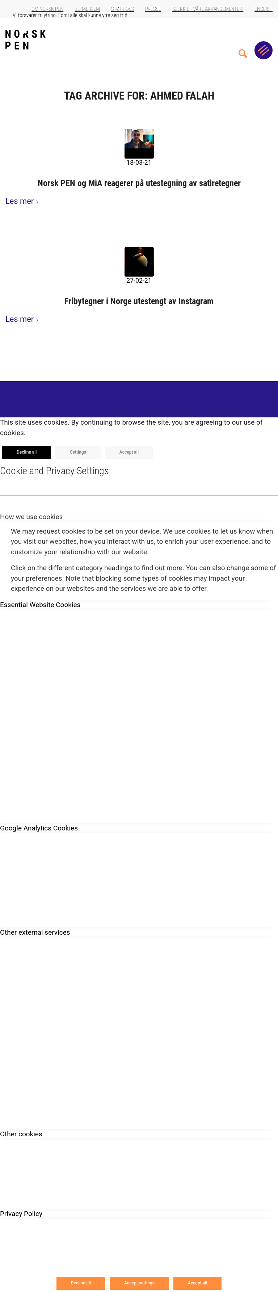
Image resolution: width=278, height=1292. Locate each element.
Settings (78, 452)
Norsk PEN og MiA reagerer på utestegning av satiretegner (139, 183)
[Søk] (242, 39)
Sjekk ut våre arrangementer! (207, 9)
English (263, 9)
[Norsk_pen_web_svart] (25, 39)
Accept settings (139, 1282)
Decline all (27, 452)
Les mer (23, 201)
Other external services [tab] (35, 932)
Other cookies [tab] (21, 1134)
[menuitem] (242, 39)
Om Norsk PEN (47, 9)
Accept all (129, 452)
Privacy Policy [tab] (21, 1213)
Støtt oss (122, 9)
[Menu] (263, 50)
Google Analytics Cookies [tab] (39, 828)
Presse (153, 9)
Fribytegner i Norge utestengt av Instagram (139, 301)
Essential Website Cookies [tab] (40, 605)
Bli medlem (87, 9)
